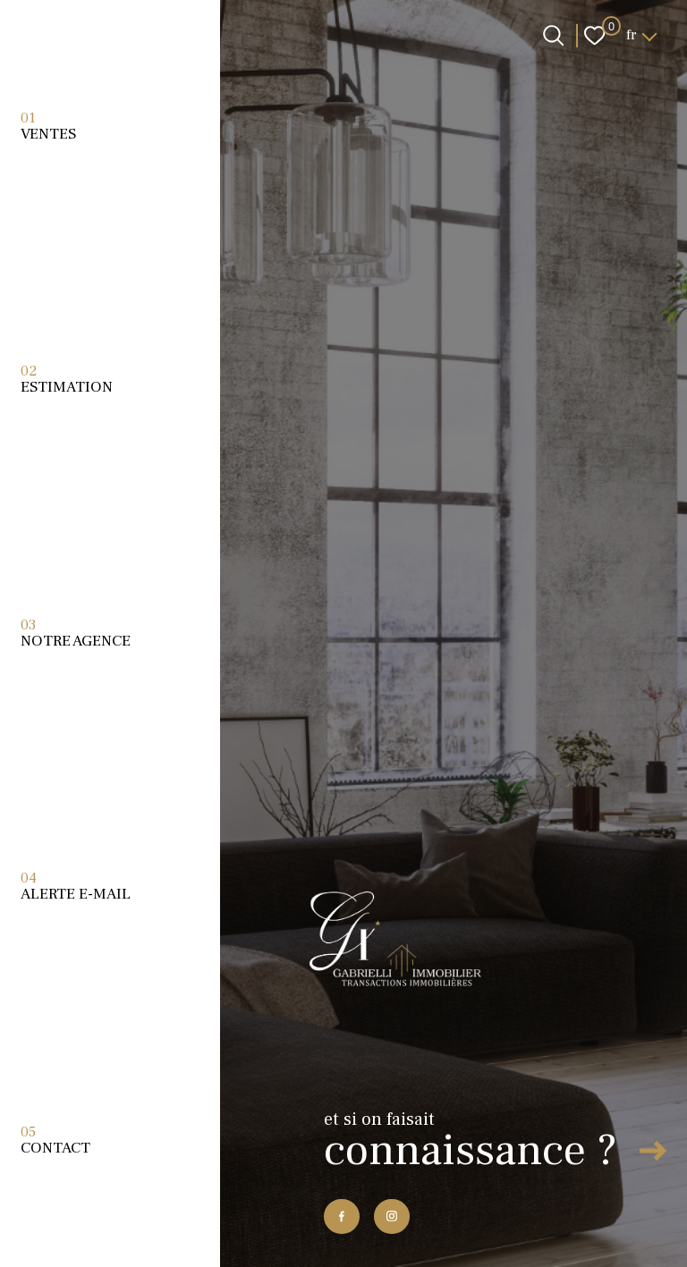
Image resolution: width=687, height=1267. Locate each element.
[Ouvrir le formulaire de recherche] (553, 35)
